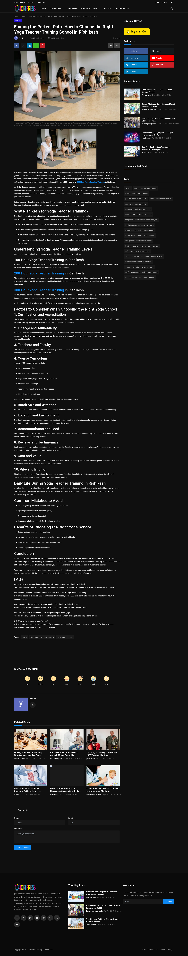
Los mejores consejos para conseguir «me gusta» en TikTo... (157, 134)
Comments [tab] (23, 810)
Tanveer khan (146, 95)
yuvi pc (33, 699)
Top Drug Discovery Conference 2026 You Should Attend (101, 753)
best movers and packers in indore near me (141, 246)
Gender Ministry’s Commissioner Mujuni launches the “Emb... (158, 105)
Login (157, 2)
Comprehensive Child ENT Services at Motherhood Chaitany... (103, 789)
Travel (127, 188)
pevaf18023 (90, 759)
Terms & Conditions (149, 949)
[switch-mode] (172, 2)
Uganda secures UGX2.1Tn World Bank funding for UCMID (103, 906)
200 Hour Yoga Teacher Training (39, 273)
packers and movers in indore (136, 193)
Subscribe (168, 901)
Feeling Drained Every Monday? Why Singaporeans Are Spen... (28, 753)
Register (165, 2)
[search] (171, 8)
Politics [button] (85, 8)
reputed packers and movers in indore (139, 277)
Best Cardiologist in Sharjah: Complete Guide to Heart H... (27, 789)
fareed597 (145, 152)
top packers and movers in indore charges (141, 220)
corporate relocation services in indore (139, 235)
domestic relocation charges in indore (139, 267)
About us (31, 2)
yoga (25, 637)
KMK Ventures (91, 897)
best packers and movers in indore (138, 214)
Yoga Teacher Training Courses (42, 637)
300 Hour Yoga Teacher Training (91, 182)
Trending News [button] (57, 8)
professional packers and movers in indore (141, 272)
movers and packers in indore (145, 188)
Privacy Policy (166, 949)
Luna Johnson (146, 138)
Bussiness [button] (73, 8)
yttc (71, 637)
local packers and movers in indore (138, 241)
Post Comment (23, 847)
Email (70, 818)
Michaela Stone (19, 759)
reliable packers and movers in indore (139, 230)
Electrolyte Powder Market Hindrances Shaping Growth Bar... (65, 789)
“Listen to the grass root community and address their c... (158, 119)
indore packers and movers (160, 199)
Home (44, 8)
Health (23, 16)
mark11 (17, 795)
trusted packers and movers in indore (139, 225)
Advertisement (19, 2)
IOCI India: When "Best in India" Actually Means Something (64, 753)
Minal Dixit (54, 795)
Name (16, 818)
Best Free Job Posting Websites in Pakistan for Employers (156, 148)
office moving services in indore (137, 251)
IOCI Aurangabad (56, 759)
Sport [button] (96, 8)
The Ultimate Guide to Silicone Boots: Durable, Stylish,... (157, 91)
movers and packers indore (135, 204)
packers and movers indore (135, 199)
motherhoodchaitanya (94, 795)
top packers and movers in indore (138, 209)
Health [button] (107, 8)
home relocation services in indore (138, 262)
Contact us (41, 2)
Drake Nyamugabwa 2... (150, 109)
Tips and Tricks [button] (122, 8)
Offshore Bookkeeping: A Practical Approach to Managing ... (101, 893)
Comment (18, 828)
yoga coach (62, 637)
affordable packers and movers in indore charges (144, 256)
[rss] (17, 924)
